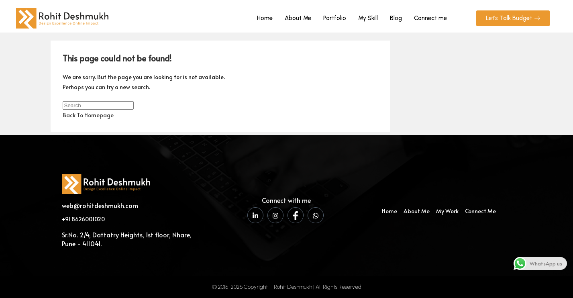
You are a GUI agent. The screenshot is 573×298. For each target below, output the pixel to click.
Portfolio (334, 18)
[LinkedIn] (255, 215)
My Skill (368, 18)
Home (265, 18)
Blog (396, 18)
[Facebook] (296, 215)
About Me (298, 18)
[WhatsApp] (316, 215)
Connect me (430, 18)
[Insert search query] (98, 105)
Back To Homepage (88, 115)
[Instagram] (275, 215)
